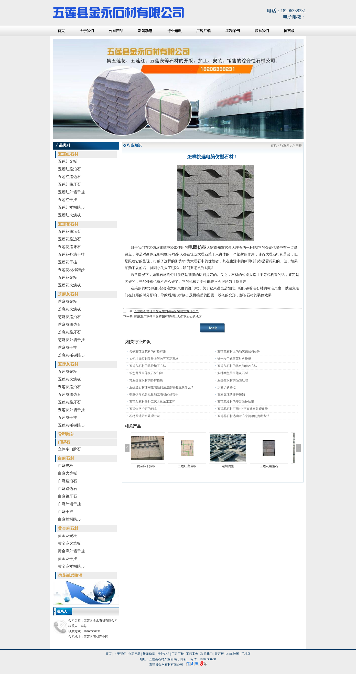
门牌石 (64, 442)
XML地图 (232, 654)
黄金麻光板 (67, 536)
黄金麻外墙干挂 (71, 551)
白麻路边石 (67, 489)
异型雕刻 (66, 434)
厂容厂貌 (203, 31)
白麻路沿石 (67, 481)
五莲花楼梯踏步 (71, 270)
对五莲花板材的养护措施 (146, 380)
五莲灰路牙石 (69, 402)
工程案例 (232, 31)
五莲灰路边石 (69, 394)
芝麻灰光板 (67, 301)
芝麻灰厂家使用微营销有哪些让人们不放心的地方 (168, 316)
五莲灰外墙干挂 (71, 410)
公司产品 (116, 31)
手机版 (246, 654)
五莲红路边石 (69, 177)
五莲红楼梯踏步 (71, 207)
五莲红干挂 (67, 200)
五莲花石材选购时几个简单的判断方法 (243, 416)
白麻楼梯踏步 (69, 519)
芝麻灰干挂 (67, 347)
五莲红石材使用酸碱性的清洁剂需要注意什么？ (166, 311)
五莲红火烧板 (69, 215)
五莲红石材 (68, 154)
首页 (61, 31)
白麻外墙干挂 (69, 504)
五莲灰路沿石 (69, 387)
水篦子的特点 (226, 387)
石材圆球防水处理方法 (144, 416)
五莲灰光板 (67, 371)
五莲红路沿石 (69, 169)
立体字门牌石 (69, 449)
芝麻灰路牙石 (69, 332)
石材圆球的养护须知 (231, 394)
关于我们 (87, 31)
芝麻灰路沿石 (69, 317)
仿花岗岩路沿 (70, 575)
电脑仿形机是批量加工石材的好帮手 (153, 394)
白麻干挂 (65, 512)
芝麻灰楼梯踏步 (71, 355)
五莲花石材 (68, 224)
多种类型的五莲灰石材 (232, 373)
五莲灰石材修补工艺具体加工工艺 (152, 401)
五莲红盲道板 (192, 466)
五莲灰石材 (68, 364)
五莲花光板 (67, 277)
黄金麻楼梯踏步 (71, 566)
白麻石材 (66, 458)
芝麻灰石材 (68, 294)
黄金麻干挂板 (151, 466)
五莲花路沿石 (69, 231)
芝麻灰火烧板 (69, 309)
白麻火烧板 (67, 473)
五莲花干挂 (67, 262)
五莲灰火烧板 (69, 379)
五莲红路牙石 (69, 184)
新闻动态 (145, 31)
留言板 (289, 31)
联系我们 (262, 31)
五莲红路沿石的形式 (143, 409)
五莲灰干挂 (67, 417)
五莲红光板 (67, 161)
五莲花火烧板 (69, 285)
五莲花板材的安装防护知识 (235, 401)
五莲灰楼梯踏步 (71, 425)
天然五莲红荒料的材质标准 (147, 351)
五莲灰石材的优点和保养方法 (237, 366)
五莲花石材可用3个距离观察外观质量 (242, 409)
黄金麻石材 (68, 528)
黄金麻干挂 (67, 559)
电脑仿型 (233, 466)
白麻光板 (65, 466)
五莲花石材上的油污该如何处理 (238, 351)
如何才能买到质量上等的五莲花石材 (153, 359)
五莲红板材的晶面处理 (232, 380)
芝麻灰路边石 (69, 324)
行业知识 (174, 31)
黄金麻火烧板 (69, 543)
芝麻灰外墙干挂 (71, 340)
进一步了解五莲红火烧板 (234, 359)
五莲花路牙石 (69, 247)
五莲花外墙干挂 (71, 254)
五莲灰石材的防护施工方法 (147, 366)
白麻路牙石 (67, 496)
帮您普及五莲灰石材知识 (146, 373)
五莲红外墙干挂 (71, 192)
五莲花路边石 (69, 239)
